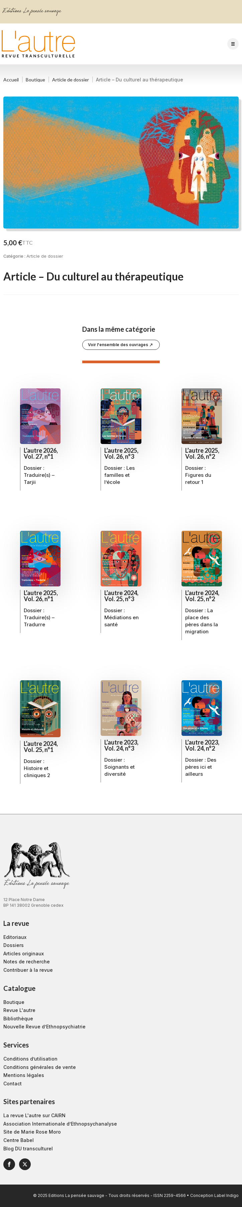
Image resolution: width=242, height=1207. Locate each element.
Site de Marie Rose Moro (32, 1132)
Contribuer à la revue (28, 970)
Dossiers (13, 945)
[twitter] (25, 1164)
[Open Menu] (233, 44)
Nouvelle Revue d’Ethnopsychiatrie (44, 1026)
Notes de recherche (26, 961)
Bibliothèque (18, 1018)
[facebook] (9, 1164)
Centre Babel (18, 1140)
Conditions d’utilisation (30, 1059)
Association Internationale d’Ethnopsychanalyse (60, 1124)
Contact (12, 1083)
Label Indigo (226, 1195)
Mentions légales (23, 1075)
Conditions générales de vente (39, 1067)
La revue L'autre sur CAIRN (34, 1115)
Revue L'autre (19, 1010)
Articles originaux (23, 953)
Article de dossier (70, 79)
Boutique (35, 79)
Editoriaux (14, 937)
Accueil (11, 79)
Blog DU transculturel (28, 1148)
